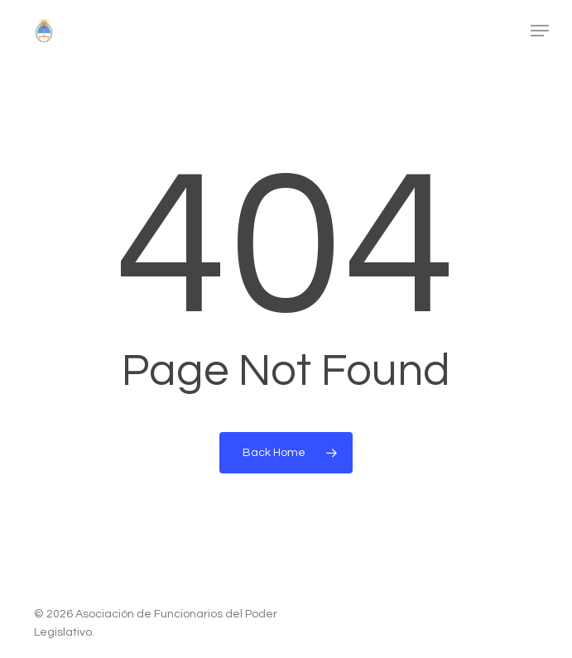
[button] (540, 30)
